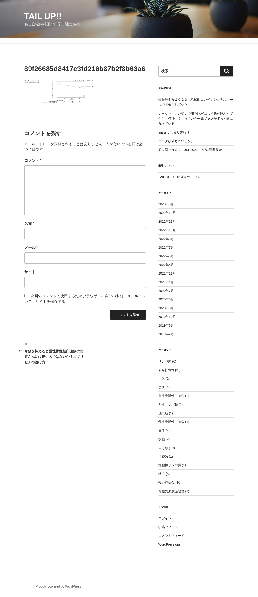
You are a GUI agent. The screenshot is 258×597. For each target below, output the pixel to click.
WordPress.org (169, 544)
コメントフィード (171, 536)
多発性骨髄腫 (168, 370)
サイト (29, 272)
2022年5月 (166, 265)
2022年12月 (167, 213)
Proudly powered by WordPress (58, 586)
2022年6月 (166, 256)
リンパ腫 (164, 361)
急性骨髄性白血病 (171, 396)
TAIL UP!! (43, 16)
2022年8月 (166, 239)
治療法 (163, 456)
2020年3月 (166, 308)
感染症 (163, 413)
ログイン (164, 518)
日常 (161, 430)
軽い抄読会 (166, 482)
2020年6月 (166, 299)
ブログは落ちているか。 (176, 141)
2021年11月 (167, 273)
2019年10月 (167, 317)
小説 (161, 378)
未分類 (163, 448)
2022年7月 (166, 247)
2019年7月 (166, 334)
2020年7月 (166, 291)
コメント (33, 161)
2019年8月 (166, 325)
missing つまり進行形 (174, 132)
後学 (161, 387)
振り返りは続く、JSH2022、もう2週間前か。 (191, 150)
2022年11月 (167, 221)
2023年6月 (166, 204)
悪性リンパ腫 (168, 404)
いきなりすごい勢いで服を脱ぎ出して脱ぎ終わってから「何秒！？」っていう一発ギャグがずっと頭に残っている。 (195, 119)
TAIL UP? (165, 177)
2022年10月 (167, 230)
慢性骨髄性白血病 (171, 422)
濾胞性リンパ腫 (169, 465)
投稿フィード (168, 527)
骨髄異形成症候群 (171, 491)
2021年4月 (166, 282)
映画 (161, 439)
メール (31, 248)
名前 (29, 223)
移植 (161, 474)
